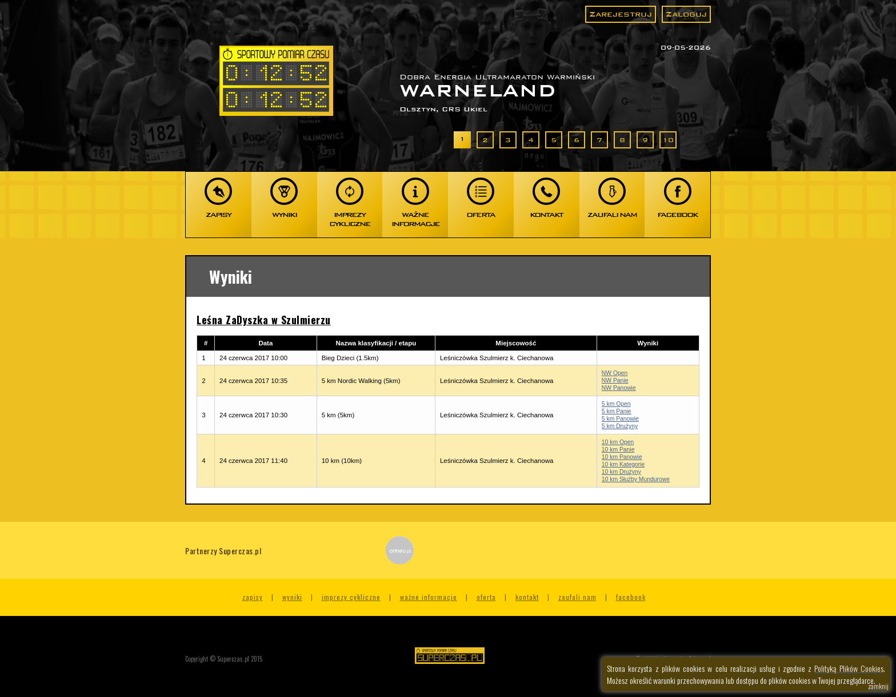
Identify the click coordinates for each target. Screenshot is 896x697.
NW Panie (615, 380)
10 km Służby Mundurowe (636, 479)
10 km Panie (618, 449)
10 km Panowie (622, 457)
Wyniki (292, 597)
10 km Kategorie (623, 464)
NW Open (614, 373)
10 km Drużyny (621, 472)
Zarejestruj (620, 14)
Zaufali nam (577, 597)
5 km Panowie (620, 419)
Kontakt (527, 597)
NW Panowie (619, 388)
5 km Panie (616, 411)
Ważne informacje (428, 597)
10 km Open (618, 442)
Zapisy (252, 597)
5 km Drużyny (620, 426)
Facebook (631, 597)
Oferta (486, 597)
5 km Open (616, 404)
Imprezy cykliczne (351, 597)
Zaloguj (686, 14)
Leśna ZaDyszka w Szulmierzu (264, 319)
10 (668, 140)
